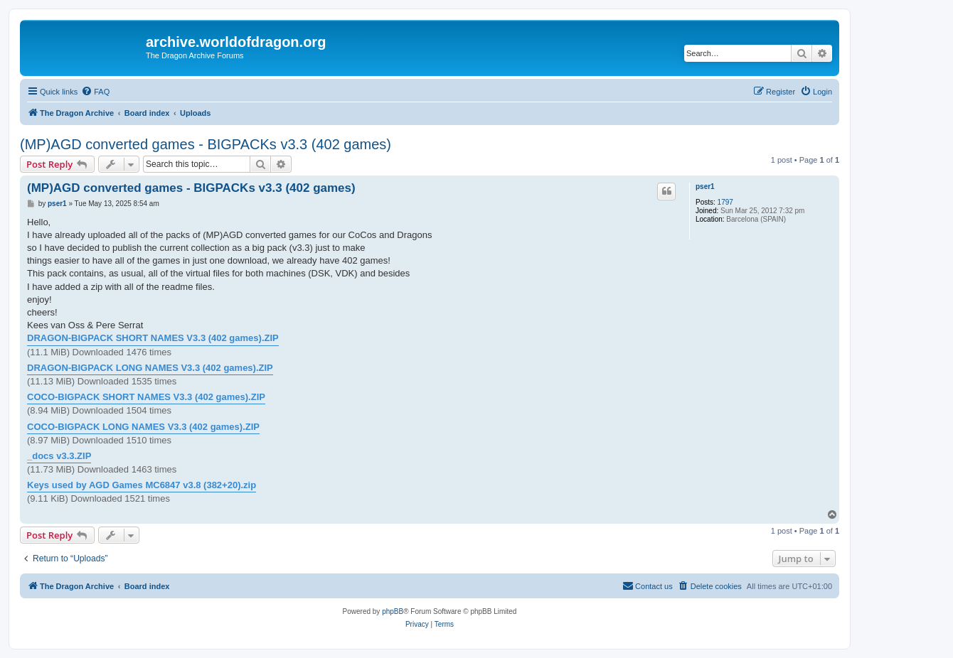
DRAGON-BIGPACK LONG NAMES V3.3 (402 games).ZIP (150, 367)
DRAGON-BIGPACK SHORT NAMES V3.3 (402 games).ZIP (153, 338)
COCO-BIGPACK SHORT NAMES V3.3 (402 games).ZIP (146, 397)
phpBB (392, 611)
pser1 (705, 186)
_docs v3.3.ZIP (59, 456)
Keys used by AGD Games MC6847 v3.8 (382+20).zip (141, 485)
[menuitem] (95, 91)
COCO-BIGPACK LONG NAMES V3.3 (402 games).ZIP (143, 426)
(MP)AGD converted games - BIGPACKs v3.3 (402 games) (205, 144)
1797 (725, 202)
